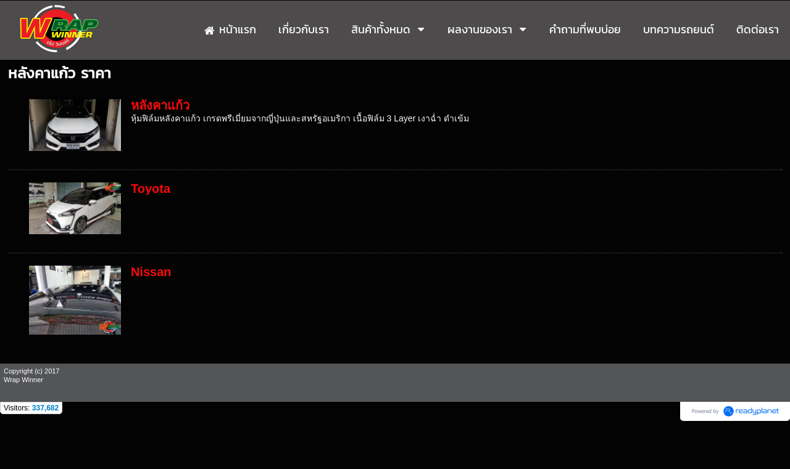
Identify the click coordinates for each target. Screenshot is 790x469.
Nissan (151, 272)
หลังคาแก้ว (160, 105)
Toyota (150, 188)
